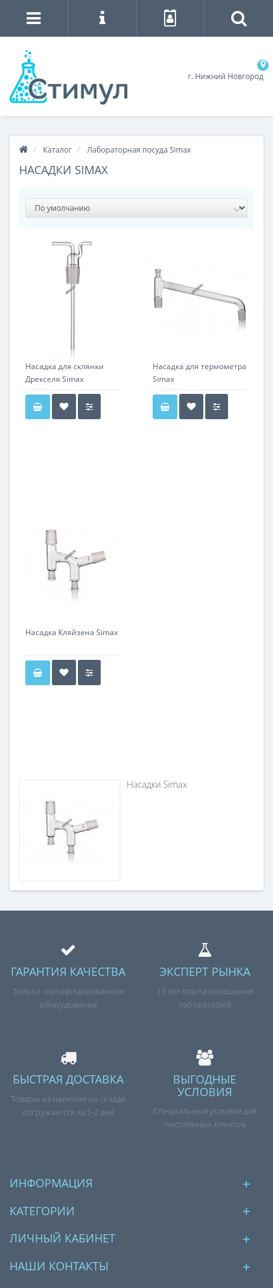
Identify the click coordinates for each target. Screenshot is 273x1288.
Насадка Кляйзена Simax (71, 632)
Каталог (57, 149)
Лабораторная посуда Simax (139, 149)
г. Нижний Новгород (225, 76)
